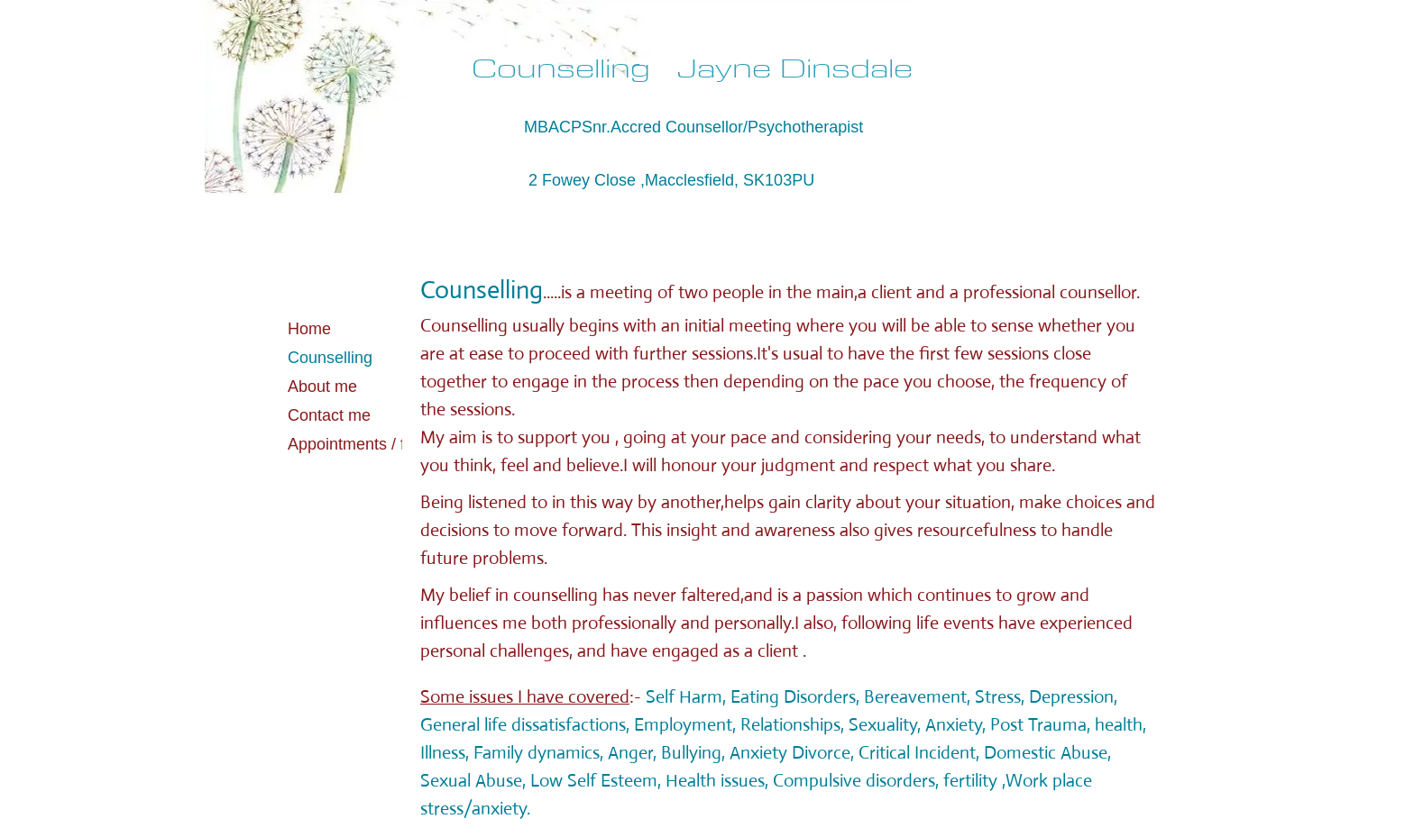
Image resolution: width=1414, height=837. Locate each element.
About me (322, 387)
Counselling (330, 358)
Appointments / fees (359, 444)
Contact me (329, 415)
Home (309, 329)
